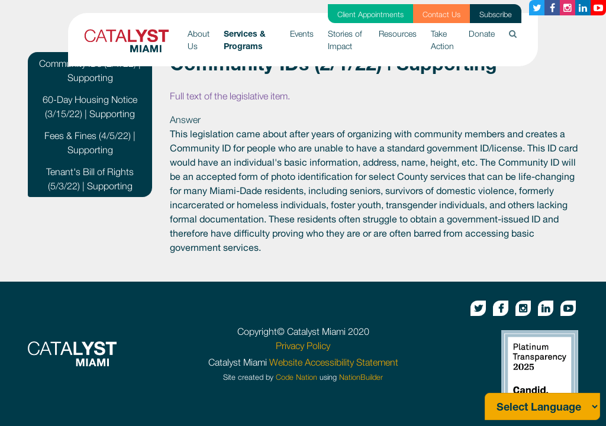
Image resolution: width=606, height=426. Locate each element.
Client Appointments (370, 14)
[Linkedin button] (583, 7)
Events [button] (302, 33)
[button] (513, 33)
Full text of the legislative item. (230, 96)
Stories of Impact (345, 39)
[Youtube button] (598, 7)
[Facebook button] (552, 7)
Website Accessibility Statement (333, 362)
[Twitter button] (536, 7)
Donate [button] (482, 33)
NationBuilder (361, 377)
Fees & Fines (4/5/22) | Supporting (90, 142)
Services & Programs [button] (253, 39)
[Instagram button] (567, 7)
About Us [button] (198, 39)
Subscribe (495, 14)
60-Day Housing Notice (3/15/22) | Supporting (90, 106)
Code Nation (296, 377)
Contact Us (441, 14)
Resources (398, 33)
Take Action (442, 39)
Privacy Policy (303, 345)
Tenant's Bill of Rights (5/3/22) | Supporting (90, 178)
